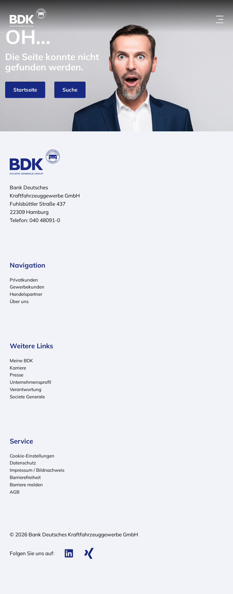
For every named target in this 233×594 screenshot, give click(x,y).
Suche (69, 89)
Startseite (25, 89)
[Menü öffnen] (219, 19)
